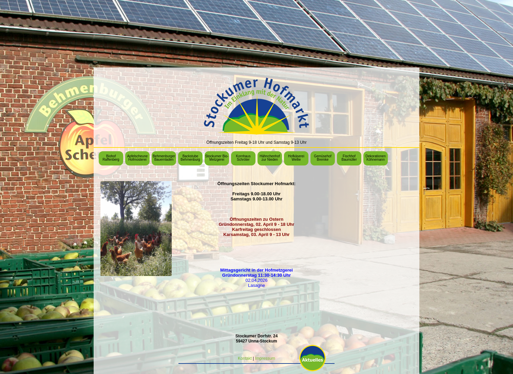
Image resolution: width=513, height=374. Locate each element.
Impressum (265, 358)
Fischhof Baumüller (349, 157)
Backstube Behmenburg (190, 157)
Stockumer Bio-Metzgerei (216, 157)
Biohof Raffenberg (110, 157)
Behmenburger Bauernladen (164, 157)
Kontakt (245, 358)
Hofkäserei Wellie (296, 157)
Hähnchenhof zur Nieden (270, 157)
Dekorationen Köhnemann (375, 157)
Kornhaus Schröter (243, 157)
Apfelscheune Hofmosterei (137, 157)
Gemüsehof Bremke (322, 157)
